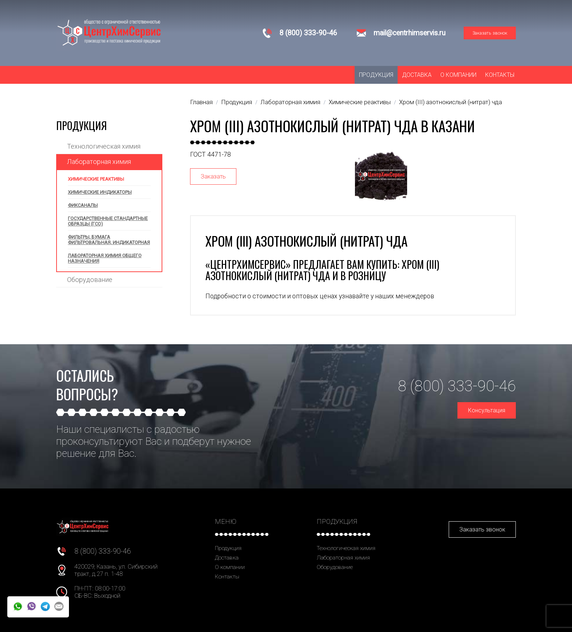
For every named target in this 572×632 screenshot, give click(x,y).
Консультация (486, 410)
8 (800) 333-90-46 (308, 33)
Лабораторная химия (99, 161)
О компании (458, 74)
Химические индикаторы (100, 192)
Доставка (417, 74)
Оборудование (89, 279)
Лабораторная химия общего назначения (105, 258)
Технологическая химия (103, 146)
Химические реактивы (96, 179)
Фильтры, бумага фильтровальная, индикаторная (109, 239)
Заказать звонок (489, 33)
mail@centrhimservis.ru (409, 33)
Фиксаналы (83, 205)
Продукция (376, 74)
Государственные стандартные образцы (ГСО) (108, 221)
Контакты (499, 74)
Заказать (213, 176)
